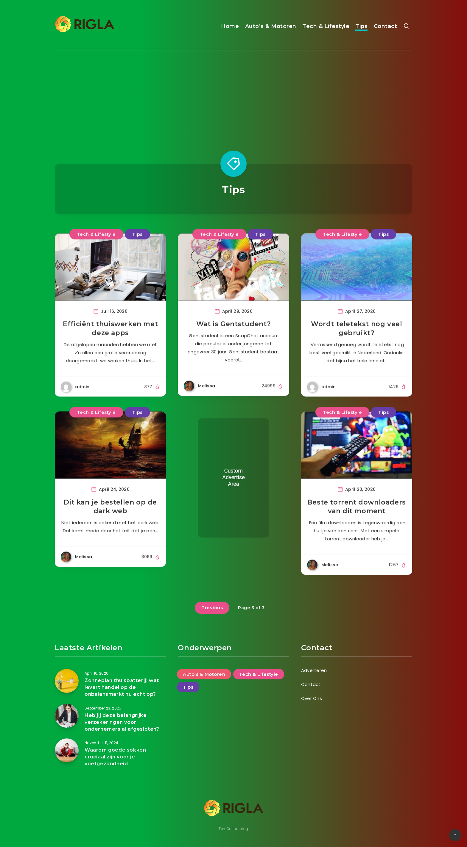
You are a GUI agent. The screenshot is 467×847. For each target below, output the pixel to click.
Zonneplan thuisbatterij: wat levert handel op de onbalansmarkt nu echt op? (122, 687)
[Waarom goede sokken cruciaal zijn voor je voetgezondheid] (67, 750)
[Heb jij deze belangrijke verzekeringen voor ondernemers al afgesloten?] (67, 716)
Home (230, 26)
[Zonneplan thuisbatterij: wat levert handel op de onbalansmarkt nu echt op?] (67, 681)
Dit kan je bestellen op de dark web (110, 512)
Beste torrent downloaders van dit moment (356, 512)
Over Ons (311, 698)
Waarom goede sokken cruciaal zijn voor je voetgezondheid (115, 756)
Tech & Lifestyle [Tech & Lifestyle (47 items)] (258, 674)
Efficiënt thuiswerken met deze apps (110, 334)
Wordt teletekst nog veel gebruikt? (356, 334)
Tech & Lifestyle (325, 26)
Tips (361, 26)
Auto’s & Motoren (270, 26)
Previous (212, 613)
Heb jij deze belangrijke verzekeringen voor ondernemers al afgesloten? (122, 722)
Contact (385, 26)
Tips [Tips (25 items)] (188, 687)
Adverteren (314, 670)
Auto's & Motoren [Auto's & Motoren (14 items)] (204, 674)
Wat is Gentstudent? (233, 330)
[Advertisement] (233, 95)
